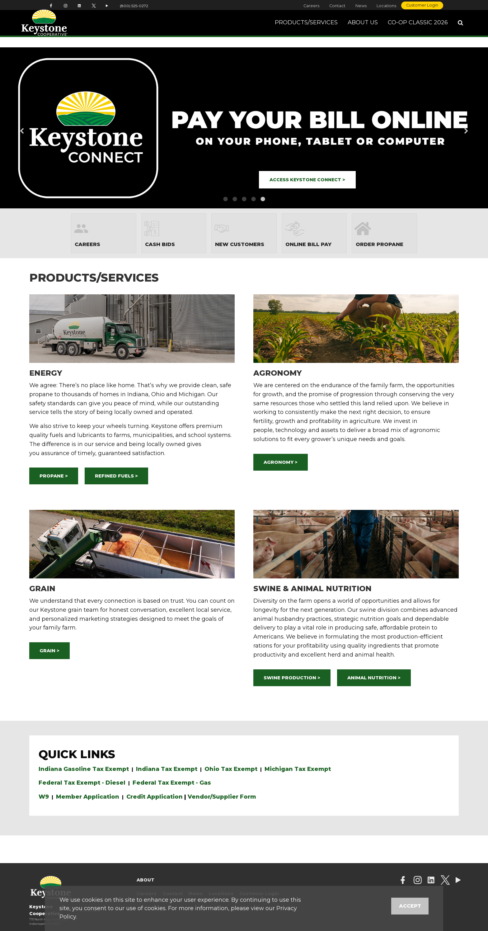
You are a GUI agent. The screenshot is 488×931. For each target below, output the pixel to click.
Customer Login (422, 5)
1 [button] (225, 199)
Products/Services (306, 27)
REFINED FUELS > (116, 476)
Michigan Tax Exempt (298, 769)
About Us (363, 27)
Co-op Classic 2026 (418, 27)
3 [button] (244, 199)
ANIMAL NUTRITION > (374, 678)
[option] (244, 127)
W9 (44, 796)
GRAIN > (49, 650)
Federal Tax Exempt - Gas (172, 782)
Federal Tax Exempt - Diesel (82, 782)
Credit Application (154, 796)
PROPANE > (54, 476)
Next (456, 128)
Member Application (87, 796)
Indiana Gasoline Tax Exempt (84, 769)
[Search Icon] (460, 28)
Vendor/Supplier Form (222, 796)
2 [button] (235, 199)
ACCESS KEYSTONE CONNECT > (307, 180)
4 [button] (253, 199)
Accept (410, 906)
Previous (31, 128)
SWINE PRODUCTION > (292, 678)
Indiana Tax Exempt (166, 769)
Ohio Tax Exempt (230, 769)
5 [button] (263, 199)
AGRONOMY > (281, 462)
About (145, 880)
